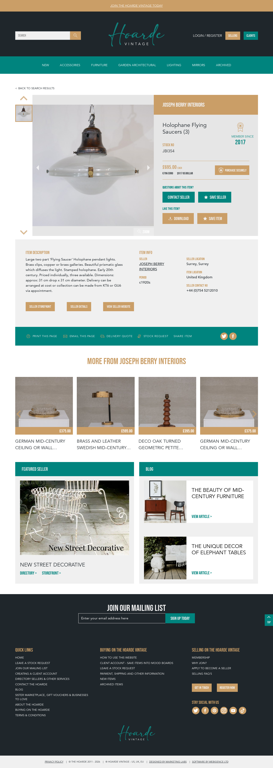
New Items (108, 679)
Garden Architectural (137, 65)
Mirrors (198, 65)
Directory (27, 573)
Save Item (212, 218)
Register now (227, 688)
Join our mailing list (31, 668)
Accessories (70, 65)
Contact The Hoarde (31, 684)
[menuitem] (23, 113)
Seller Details (78, 306)
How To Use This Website (118, 657)
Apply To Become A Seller (211, 668)
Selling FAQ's (202, 674)
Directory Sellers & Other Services (42, 679)
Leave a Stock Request (32, 663)
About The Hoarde (29, 704)
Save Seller (214, 197)
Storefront (50, 573)
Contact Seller (178, 197)
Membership (201, 657)
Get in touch (202, 688)
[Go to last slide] (40, 165)
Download (178, 218)
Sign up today (180, 618)
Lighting (174, 65)
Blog (19, 689)
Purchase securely (232, 170)
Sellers (232, 36)
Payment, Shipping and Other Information (132, 674)
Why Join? (199, 663)
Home (19, 657)
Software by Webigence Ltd (210, 761)
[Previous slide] (24, 99)
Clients (250, 36)
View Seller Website (118, 306)
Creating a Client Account (36, 674)
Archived (223, 65)
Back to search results (36, 88)
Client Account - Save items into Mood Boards (136, 663)
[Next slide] (24, 232)
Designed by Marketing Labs (168, 761)
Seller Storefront (40, 306)
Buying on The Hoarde (32, 710)
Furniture (99, 65)
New (45, 65)
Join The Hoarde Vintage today (136, 6)
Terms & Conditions (30, 715)
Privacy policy (54, 761)
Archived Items (111, 684)
